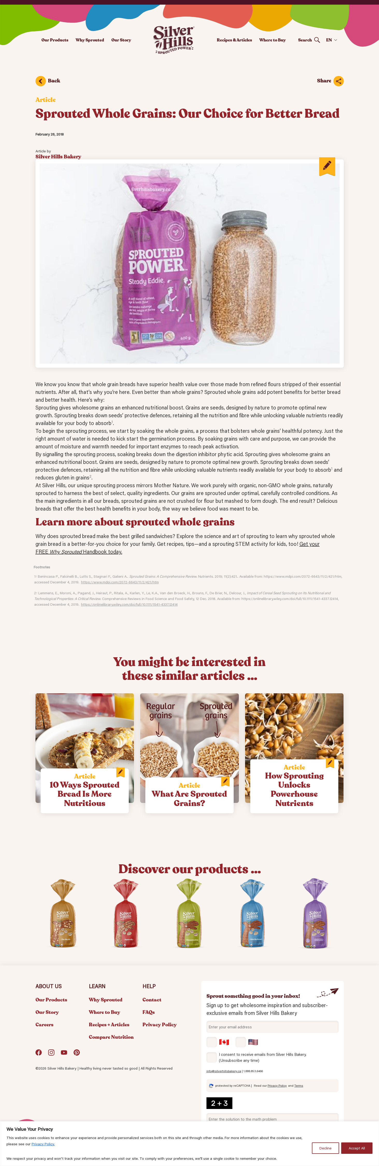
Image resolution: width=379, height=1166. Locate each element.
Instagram (51, 1054)
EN (329, 40)
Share (324, 80)
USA (246, 1042)
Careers (44, 1024)
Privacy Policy (159, 1024)
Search (305, 40)
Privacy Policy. (43, 1144)
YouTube (64, 1054)
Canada (217, 1042)
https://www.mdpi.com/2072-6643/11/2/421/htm (120, 582)
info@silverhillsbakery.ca (223, 1071)
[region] (189, 1143)
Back (54, 80)
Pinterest (77, 1054)
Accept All (357, 1148)
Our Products (54, 40)
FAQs (148, 1012)
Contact (151, 1000)
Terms (298, 1085)
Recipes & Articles (234, 40)
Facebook (38, 1054)
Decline (325, 1148)
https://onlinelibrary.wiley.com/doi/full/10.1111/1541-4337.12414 (129, 604)
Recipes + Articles (109, 1024)
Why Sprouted (90, 40)
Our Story (121, 40)
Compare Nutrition (111, 1037)
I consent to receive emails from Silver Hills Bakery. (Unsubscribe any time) (262, 1057)
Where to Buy (272, 40)
